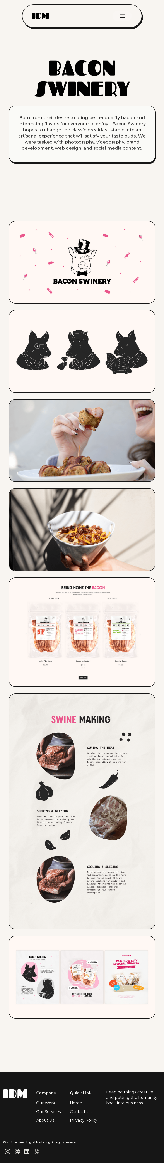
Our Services (48, 1111)
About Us (45, 1120)
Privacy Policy (83, 1120)
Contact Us (81, 1111)
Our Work (45, 1103)
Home (76, 1103)
